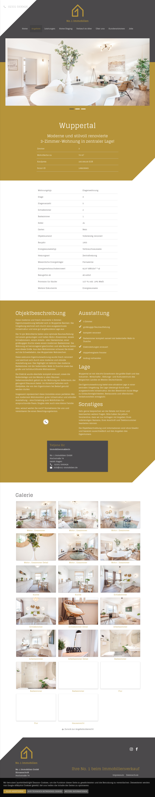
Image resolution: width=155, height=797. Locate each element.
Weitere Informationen (76, 791)
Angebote (36, 28)
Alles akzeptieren (15, 791)
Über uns (100, 28)
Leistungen (49, 28)
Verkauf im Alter (84, 28)
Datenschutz (132, 775)
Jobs (131, 28)
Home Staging (65, 28)
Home (25, 28)
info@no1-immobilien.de (66, 467)
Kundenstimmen (117, 28)
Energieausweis (90, 288)
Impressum (118, 775)
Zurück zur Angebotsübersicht (77, 729)
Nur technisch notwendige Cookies (45, 791)
